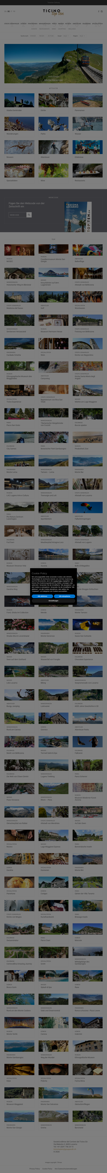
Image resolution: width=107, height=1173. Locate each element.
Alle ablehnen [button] (42, 596)
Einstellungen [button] (53, 601)
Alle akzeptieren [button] (64, 596)
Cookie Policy (57, 581)
